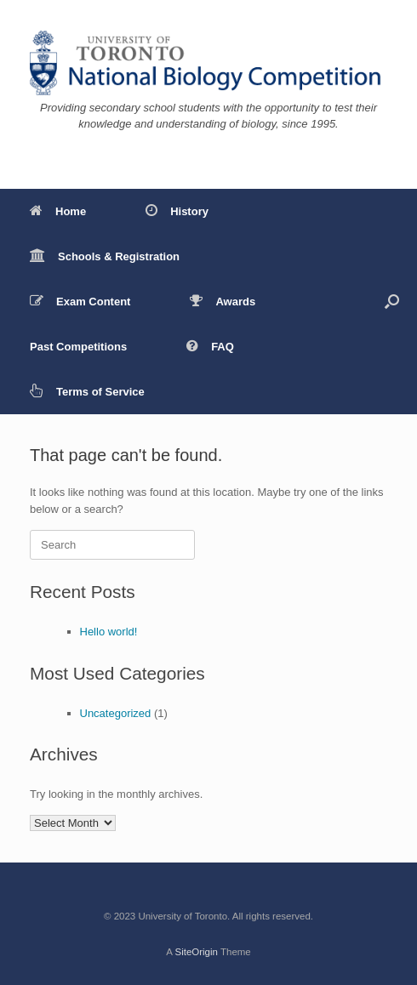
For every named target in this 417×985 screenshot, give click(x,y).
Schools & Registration (105, 256)
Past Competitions (78, 346)
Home (58, 211)
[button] (392, 301)
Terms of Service (87, 391)
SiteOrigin (196, 952)
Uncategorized (115, 713)
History (177, 211)
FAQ (210, 346)
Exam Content (80, 301)
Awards (222, 301)
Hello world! (109, 631)
